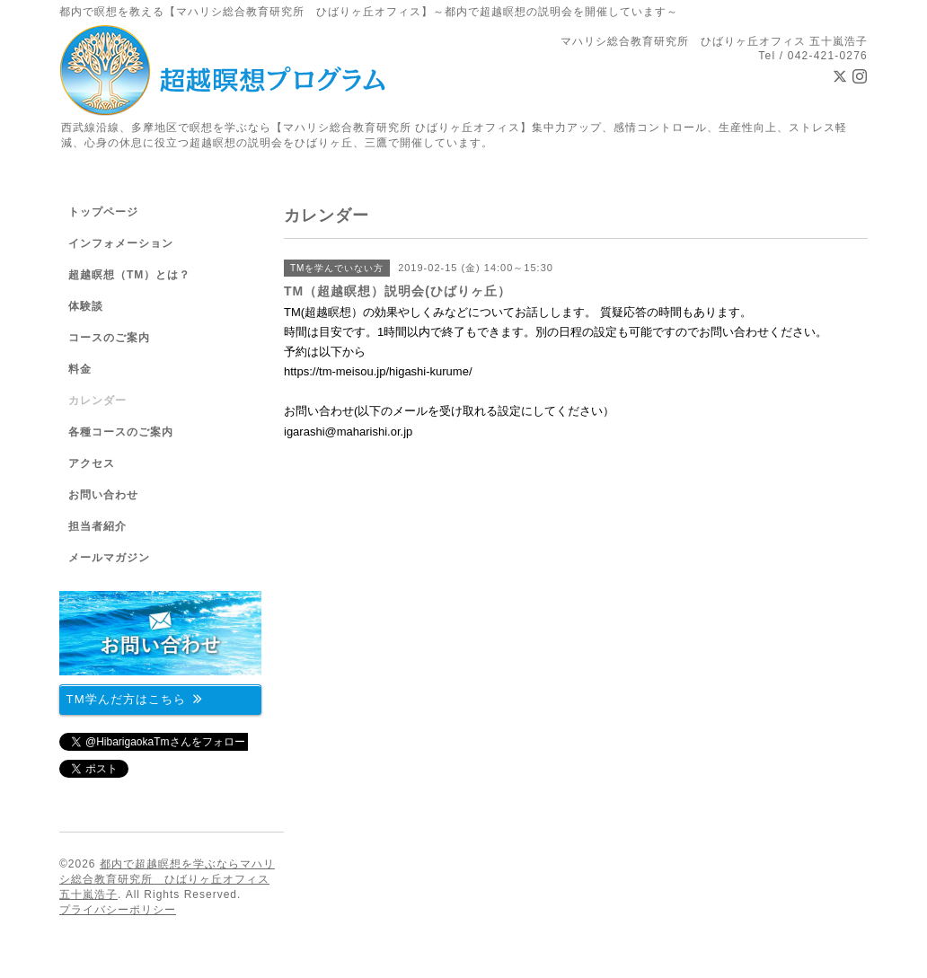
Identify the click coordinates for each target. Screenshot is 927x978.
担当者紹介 (97, 526)
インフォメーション (120, 243)
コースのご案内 (109, 337)
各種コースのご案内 (120, 432)
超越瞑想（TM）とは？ (129, 275)
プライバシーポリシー (117, 909)
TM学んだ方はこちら (135, 698)
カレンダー (97, 400)
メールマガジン (109, 557)
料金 (80, 369)
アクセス (91, 463)
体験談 (85, 306)
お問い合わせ (103, 495)
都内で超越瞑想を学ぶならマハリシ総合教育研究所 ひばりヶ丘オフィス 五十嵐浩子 (167, 879)
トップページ (103, 212)
